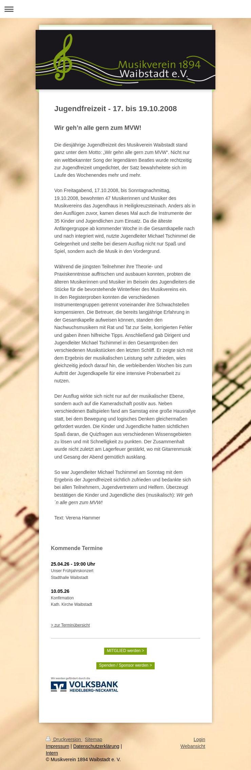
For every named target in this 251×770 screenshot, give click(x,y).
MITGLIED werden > (125, 650)
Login (199, 739)
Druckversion (64, 739)
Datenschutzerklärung (96, 746)
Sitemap (93, 739)
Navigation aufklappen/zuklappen (125, 9)
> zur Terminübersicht (70, 625)
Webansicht (192, 746)
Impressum (57, 746)
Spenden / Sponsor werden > (125, 665)
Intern (52, 753)
